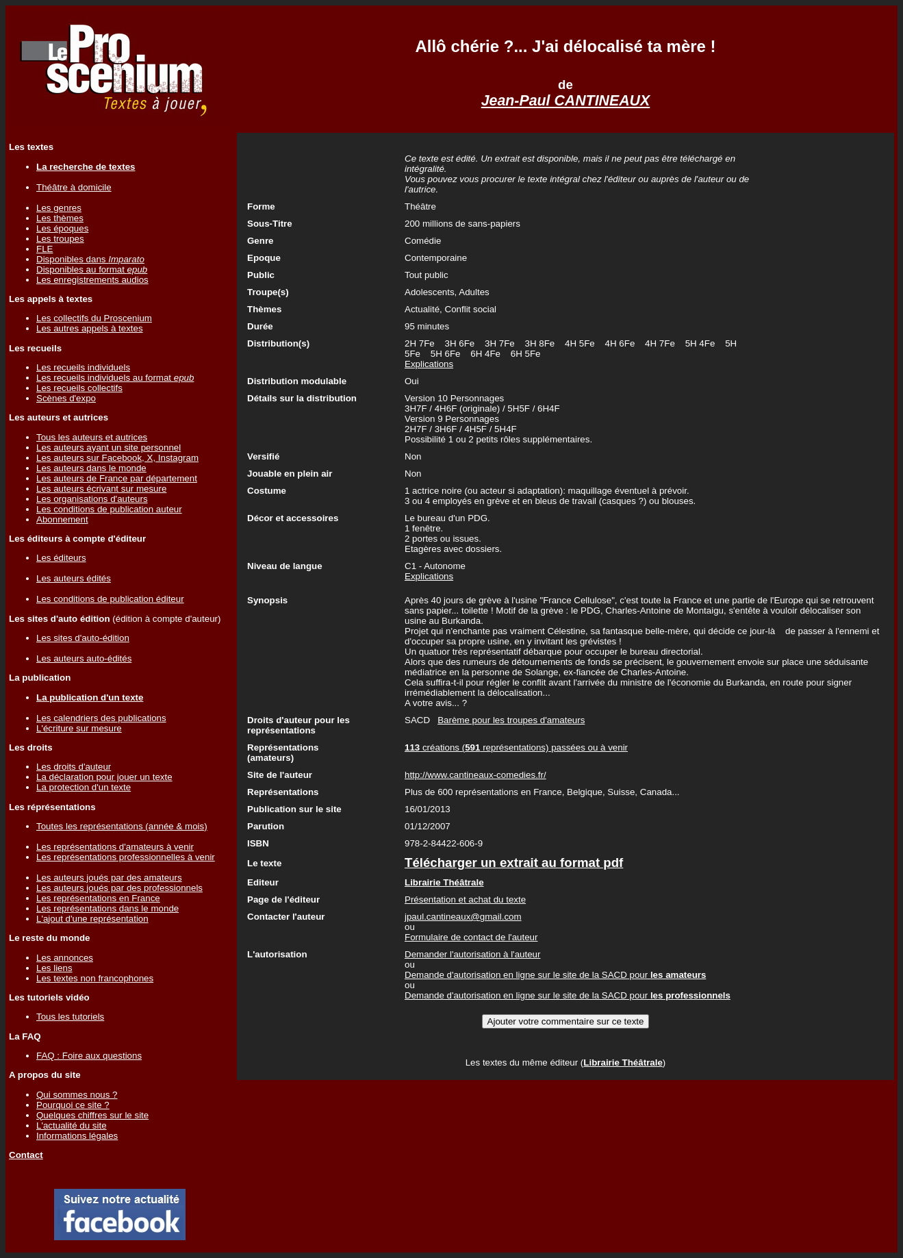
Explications (429, 364)
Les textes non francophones (94, 978)
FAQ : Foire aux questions (89, 1056)
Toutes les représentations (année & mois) (121, 826)
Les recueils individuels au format (115, 378)
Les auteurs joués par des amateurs (109, 877)
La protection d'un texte (83, 787)
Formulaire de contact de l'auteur (471, 937)
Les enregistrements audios (92, 280)
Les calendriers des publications (101, 718)
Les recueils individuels (83, 367)
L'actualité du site (71, 1125)
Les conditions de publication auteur (109, 509)
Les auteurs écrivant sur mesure (101, 488)
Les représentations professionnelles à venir (125, 857)
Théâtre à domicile (74, 187)
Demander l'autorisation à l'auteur (472, 954)
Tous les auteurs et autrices (91, 437)
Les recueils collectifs (79, 388)
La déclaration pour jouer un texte (104, 777)
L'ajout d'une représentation (92, 919)
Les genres (58, 208)
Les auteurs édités (73, 578)
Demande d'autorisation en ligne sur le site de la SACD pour (555, 975)
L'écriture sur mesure (79, 728)
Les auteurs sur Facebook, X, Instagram (117, 458)
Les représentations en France (98, 898)
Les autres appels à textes (89, 328)
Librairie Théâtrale (623, 1062)
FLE (44, 249)
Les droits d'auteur (73, 767)
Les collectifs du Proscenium (94, 318)
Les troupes (60, 239)
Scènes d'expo (66, 398)
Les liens (54, 968)
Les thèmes (60, 218)
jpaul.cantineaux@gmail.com (463, 916)
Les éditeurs (61, 558)
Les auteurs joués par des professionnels (119, 888)
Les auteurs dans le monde (91, 468)
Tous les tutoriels (70, 1016)
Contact (26, 1155)
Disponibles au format (91, 269)
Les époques (62, 228)
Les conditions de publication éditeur (110, 599)
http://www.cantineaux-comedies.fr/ (475, 775)
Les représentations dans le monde (107, 908)
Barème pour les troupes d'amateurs (511, 720)
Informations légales (77, 1136)
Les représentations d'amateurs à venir (115, 847)
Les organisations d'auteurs (92, 499)
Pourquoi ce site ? (73, 1105)
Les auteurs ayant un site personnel (108, 447)
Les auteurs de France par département (116, 478)
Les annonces (64, 958)
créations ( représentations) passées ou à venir (516, 747)
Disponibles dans (90, 259)
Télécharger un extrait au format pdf (514, 862)
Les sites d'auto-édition (82, 638)
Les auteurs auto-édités (83, 658)
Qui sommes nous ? (77, 1095)
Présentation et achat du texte (465, 899)
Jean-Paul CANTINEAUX (565, 100)
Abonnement (62, 519)
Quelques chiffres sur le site (92, 1115)
